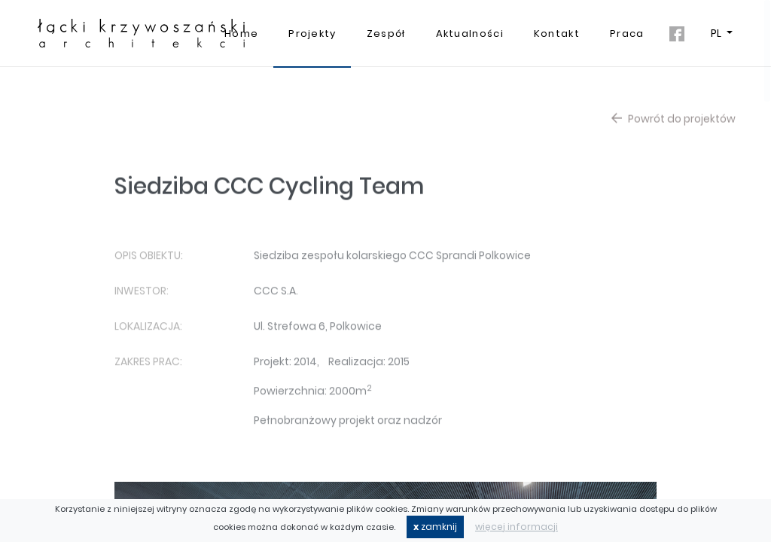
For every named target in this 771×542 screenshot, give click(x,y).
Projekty (312, 33)
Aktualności (470, 33)
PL (717, 33)
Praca (627, 33)
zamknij (435, 526)
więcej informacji (516, 526)
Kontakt (557, 33)
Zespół (386, 33)
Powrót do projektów (673, 121)
